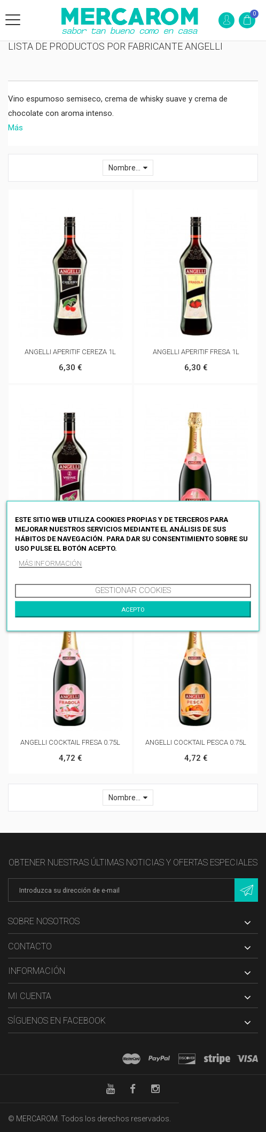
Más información (50, 563)
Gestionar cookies (133, 590)
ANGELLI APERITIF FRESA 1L (196, 352)
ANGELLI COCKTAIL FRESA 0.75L (70, 742)
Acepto (133, 609)
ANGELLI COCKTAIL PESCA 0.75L (195, 742)
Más (15, 127)
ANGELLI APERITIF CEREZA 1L (70, 352)
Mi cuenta (29, 996)
